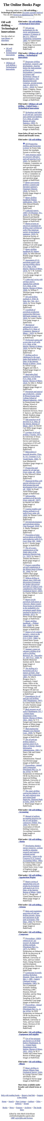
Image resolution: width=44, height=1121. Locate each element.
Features (19, 1108)
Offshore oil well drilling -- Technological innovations (11, 66)
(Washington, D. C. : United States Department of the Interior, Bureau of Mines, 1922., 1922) (32, 1045)
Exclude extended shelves (32, 13)
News (12, 1108)
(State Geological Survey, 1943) (32, 584)
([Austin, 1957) (32, 433)
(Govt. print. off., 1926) (32, 485)
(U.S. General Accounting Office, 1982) (33, 853)
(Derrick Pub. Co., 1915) (32, 552)
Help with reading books (10, 1095)
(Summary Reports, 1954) (31, 187)
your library (5, 38)
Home (4, 1101)
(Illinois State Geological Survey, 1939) (32, 1070)
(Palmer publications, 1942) (30, 200)
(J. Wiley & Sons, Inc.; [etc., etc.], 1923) (31, 300)
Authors (31, 1101)
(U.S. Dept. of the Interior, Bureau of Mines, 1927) (31, 422)
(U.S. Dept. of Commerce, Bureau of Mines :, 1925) (31, 329)
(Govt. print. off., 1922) (32, 470)
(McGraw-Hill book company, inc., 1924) (32, 314)
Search (11, 1101)
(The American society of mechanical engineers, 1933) (32, 229)
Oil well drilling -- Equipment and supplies (30, 1033)
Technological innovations (11, 54)
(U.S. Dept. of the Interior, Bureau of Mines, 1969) (32, 887)
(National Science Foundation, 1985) (32, 978)
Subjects (18, 1104)
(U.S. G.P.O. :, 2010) (32, 74)
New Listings (21, 1101)
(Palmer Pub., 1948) (31, 623)
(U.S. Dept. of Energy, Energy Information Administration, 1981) (32, 745)
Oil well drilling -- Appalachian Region (30, 876)
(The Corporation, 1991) (32, 672)
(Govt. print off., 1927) (32, 498)
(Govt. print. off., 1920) (32, 512)
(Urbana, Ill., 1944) (33, 568)
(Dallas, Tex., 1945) (32, 820)
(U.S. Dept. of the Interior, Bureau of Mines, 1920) (32, 344)
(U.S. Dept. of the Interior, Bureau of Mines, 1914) (32, 359)
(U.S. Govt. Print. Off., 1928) (33, 538)
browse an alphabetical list (23, 15)
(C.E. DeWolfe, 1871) (32, 607)
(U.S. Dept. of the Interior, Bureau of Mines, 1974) (32, 265)
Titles (38, 1101)
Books (5, 1108)
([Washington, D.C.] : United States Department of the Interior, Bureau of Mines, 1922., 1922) (32, 714)
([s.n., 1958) (32, 653)
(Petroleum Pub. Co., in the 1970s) (32, 768)
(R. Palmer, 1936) (31, 251)
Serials (26, 1104)
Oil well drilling (9, 49)
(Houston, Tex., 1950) (32, 213)
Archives (28, 1108)
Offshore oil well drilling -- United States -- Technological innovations (30, 106)
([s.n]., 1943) (32, 158)
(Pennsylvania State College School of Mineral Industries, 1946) (32, 396)
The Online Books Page (22, 4)
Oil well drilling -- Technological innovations (30, 23)
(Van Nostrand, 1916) (32, 524)
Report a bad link (28, 1095)
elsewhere (5, 40)
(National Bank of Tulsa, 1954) (32, 796)
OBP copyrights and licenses (22, 1118)
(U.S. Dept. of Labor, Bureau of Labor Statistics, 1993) (32, 117)
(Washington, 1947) (32, 698)
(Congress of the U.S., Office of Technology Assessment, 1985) (32, 34)
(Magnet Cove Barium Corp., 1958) (31, 731)
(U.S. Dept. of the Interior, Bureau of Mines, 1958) (32, 285)
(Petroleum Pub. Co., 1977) (32, 943)
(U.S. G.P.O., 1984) (32, 635)
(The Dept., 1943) (32, 916)
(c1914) (32, 146)
